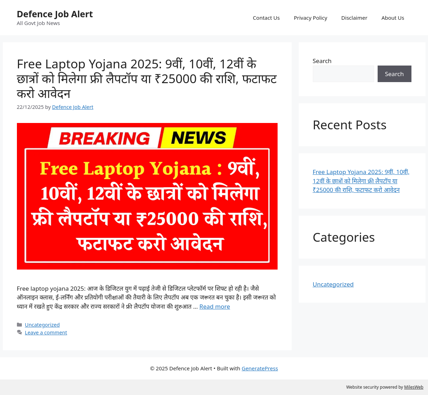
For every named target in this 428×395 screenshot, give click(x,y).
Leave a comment (46, 332)
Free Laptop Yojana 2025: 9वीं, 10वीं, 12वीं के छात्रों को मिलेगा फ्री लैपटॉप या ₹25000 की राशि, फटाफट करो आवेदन (147, 78)
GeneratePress (260, 368)
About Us (393, 17)
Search (322, 61)
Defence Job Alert (55, 14)
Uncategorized (42, 324)
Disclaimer (354, 17)
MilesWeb (413, 387)
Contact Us (266, 17)
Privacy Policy (310, 17)
